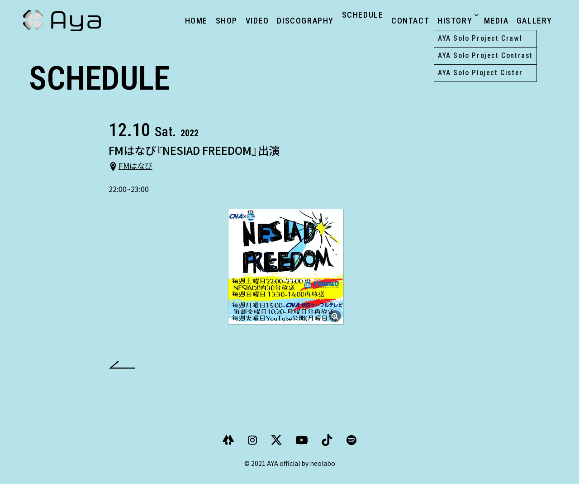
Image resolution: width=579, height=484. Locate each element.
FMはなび (139, 170)
